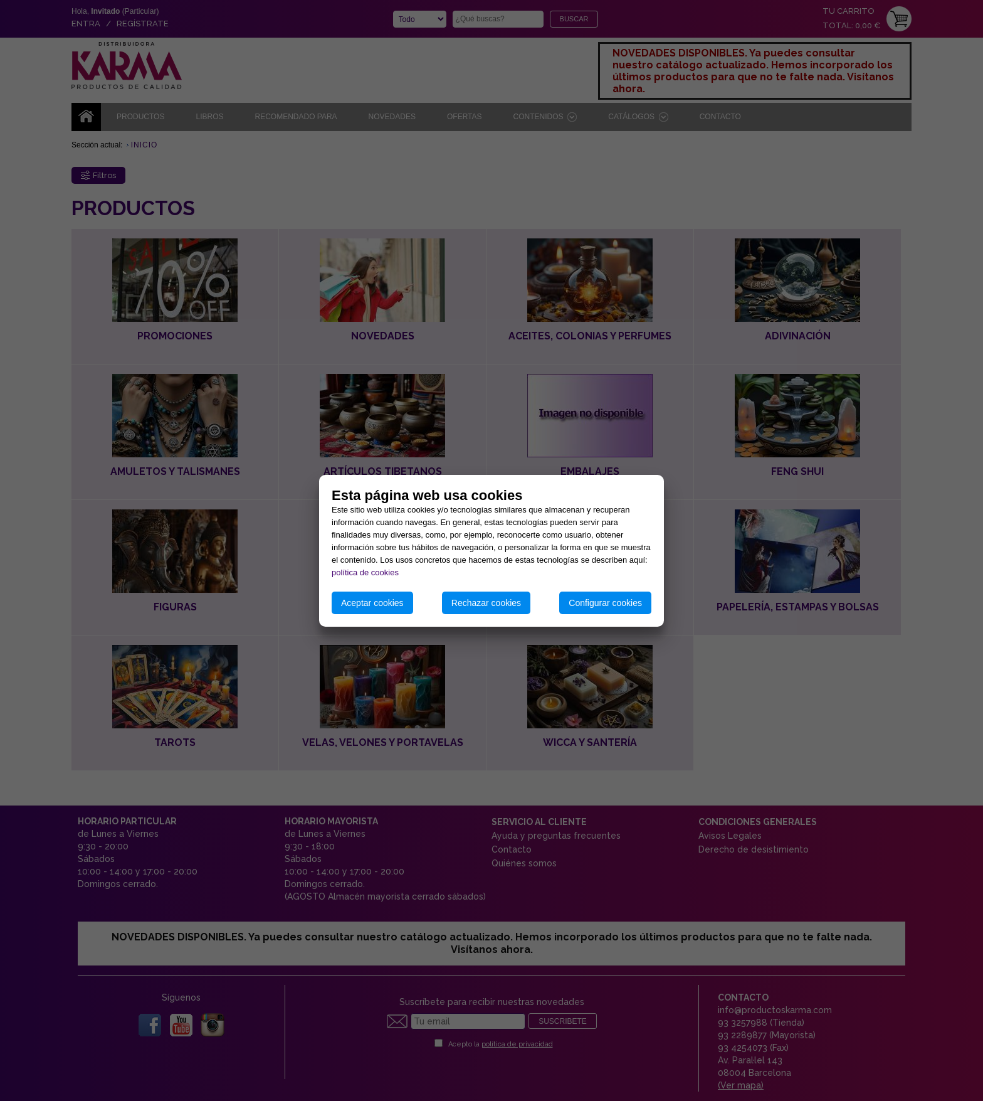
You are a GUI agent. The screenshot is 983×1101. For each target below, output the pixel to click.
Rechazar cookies (486, 603)
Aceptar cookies (372, 603)
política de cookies (365, 572)
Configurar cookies (605, 603)
